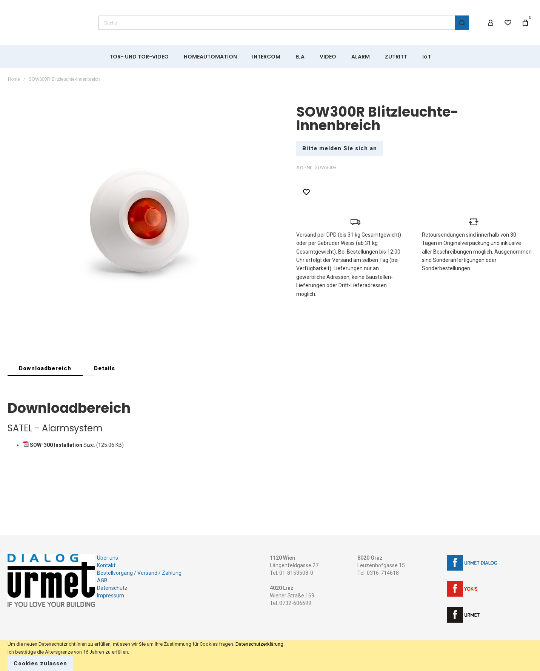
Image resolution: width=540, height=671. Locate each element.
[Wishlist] (508, 22)
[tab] (45, 368)
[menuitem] (139, 56)
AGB (102, 580)
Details (104, 368)
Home (14, 79)
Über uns (107, 558)
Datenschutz (112, 588)
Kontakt (106, 565)
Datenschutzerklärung (259, 644)
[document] (270, 655)
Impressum (110, 596)
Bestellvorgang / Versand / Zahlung (139, 573)
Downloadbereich (45, 368)
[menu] (270, 56)
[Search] (462, 22)
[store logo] (47, 23)
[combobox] (283, 22)
